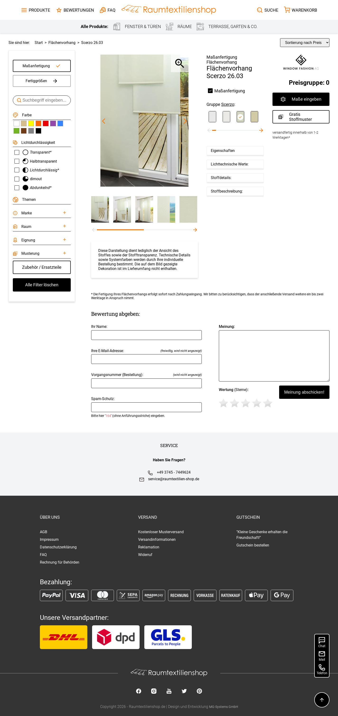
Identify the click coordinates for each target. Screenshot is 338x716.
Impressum (49, 539)
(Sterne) (246, 398)
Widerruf (145, 554)
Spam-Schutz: (146, 407)
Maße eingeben (301, 99)
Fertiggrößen (42, 81)
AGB (43, 532)
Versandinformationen (157, 539)
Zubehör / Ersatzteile (41, 267)
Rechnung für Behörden (59, 562)
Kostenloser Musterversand (161, 532)
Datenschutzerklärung (58, 547)
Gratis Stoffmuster (295, 117)
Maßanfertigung (36, 66)
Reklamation (148, 547)
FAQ (43, 554)
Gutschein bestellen (252, 545)
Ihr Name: (146, 332)
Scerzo (227, 104)
